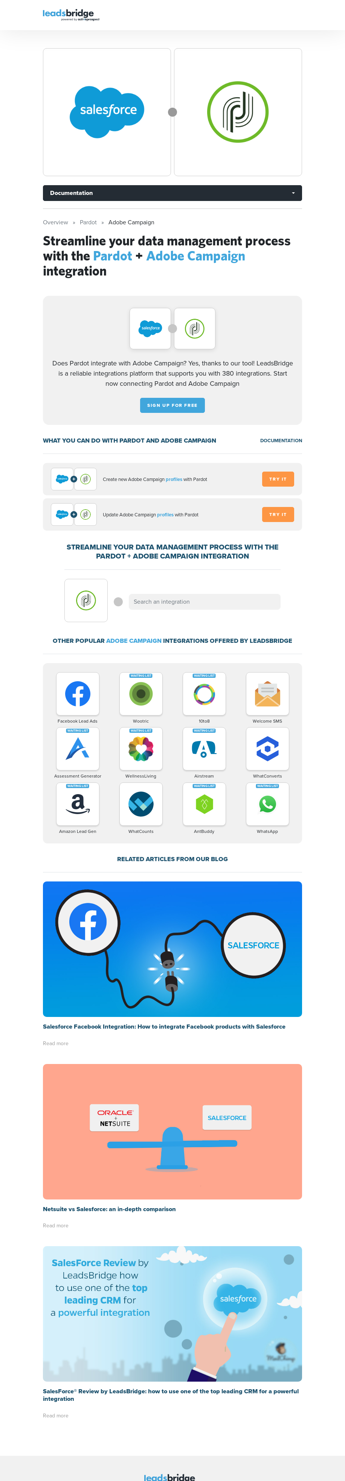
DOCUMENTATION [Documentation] (281, 440)
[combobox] (204, 602)
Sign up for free (172, 405)
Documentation (71, 193)
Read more (56, 1043)
